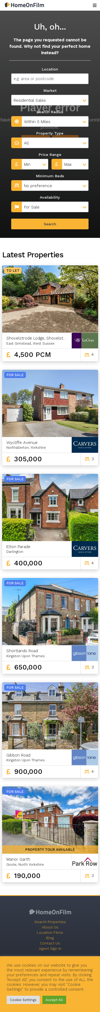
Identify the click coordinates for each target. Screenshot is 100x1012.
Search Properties (50, 922)
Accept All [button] (54, 1000)
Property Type (49, 133)
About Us (50, 927)
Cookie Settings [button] (23, 1000)
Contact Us (50, 943)
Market (50, 90)
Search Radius (50, 112)
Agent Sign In (50, 948)
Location (50, 69)
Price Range (50, 154)
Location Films (50, 932)
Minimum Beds (50, 176)
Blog (50, 938)
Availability (50, 197)
